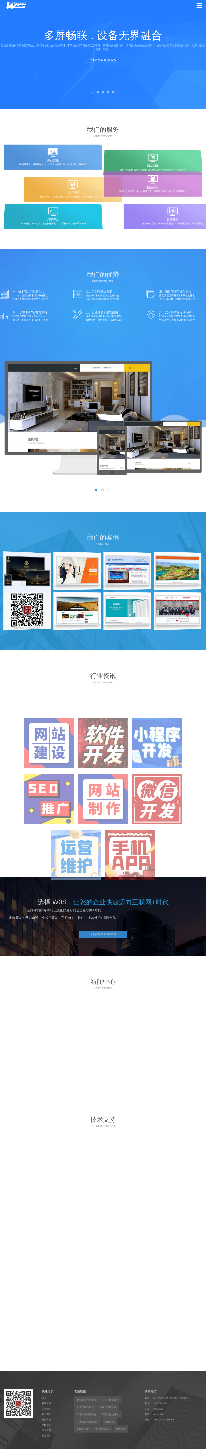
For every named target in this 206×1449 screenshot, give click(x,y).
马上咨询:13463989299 (103, 59)
